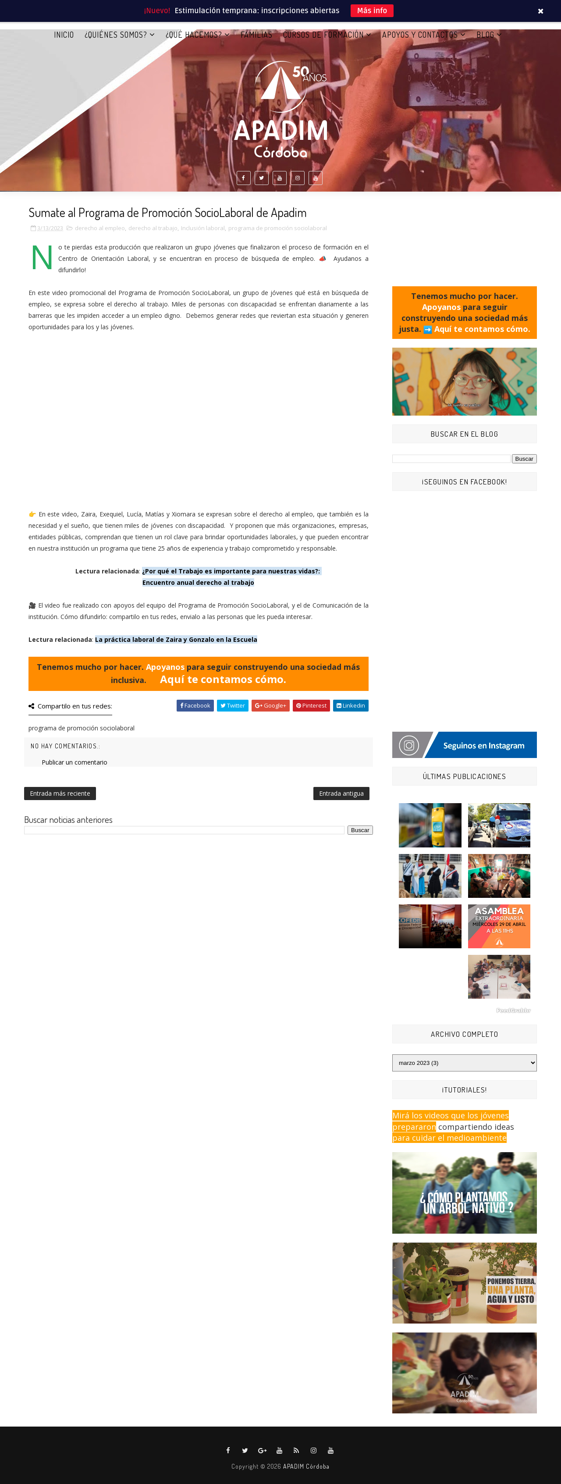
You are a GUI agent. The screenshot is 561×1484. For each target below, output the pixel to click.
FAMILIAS (257, 34)
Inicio (64, 34)
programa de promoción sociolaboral (277, 228)
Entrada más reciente (60, 793)
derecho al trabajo (153, 228)
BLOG (485, 34)
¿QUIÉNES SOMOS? (116, 34)
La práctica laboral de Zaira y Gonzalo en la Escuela (176, 639)
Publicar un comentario (74, 762)
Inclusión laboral (203, 228)
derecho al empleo (100, 228)
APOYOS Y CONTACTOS (420, 34)
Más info (372, 10)
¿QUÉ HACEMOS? (194, 34)
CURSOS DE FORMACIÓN (323, 34)
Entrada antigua (341, 793)
